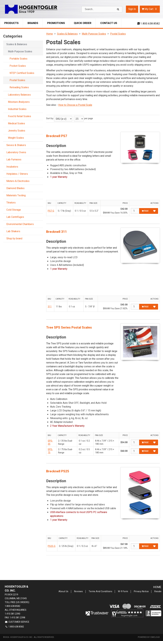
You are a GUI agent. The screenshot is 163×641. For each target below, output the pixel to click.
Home (157, 587)
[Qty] (135, 211)
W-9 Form (123, 591)
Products (11, 23)
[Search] (118, 9)
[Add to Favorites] (154, 211)
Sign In (132, 9)
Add (145, 211)
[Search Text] (102, 9)
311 (50, 306)
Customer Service (17, 622)
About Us (63, 591)
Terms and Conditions (100, 591)
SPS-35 (50, 442)
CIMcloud (155, 637)
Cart (150, 9)
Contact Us (108, 23)
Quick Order (82, 23)
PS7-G (51, 211)
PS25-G (51, 546)
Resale (157, 591)
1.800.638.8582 (148, 24)
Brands (33, 23)
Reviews (78, 591)
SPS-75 (50, 451)
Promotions (56, 23)
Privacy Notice (141, 591)
